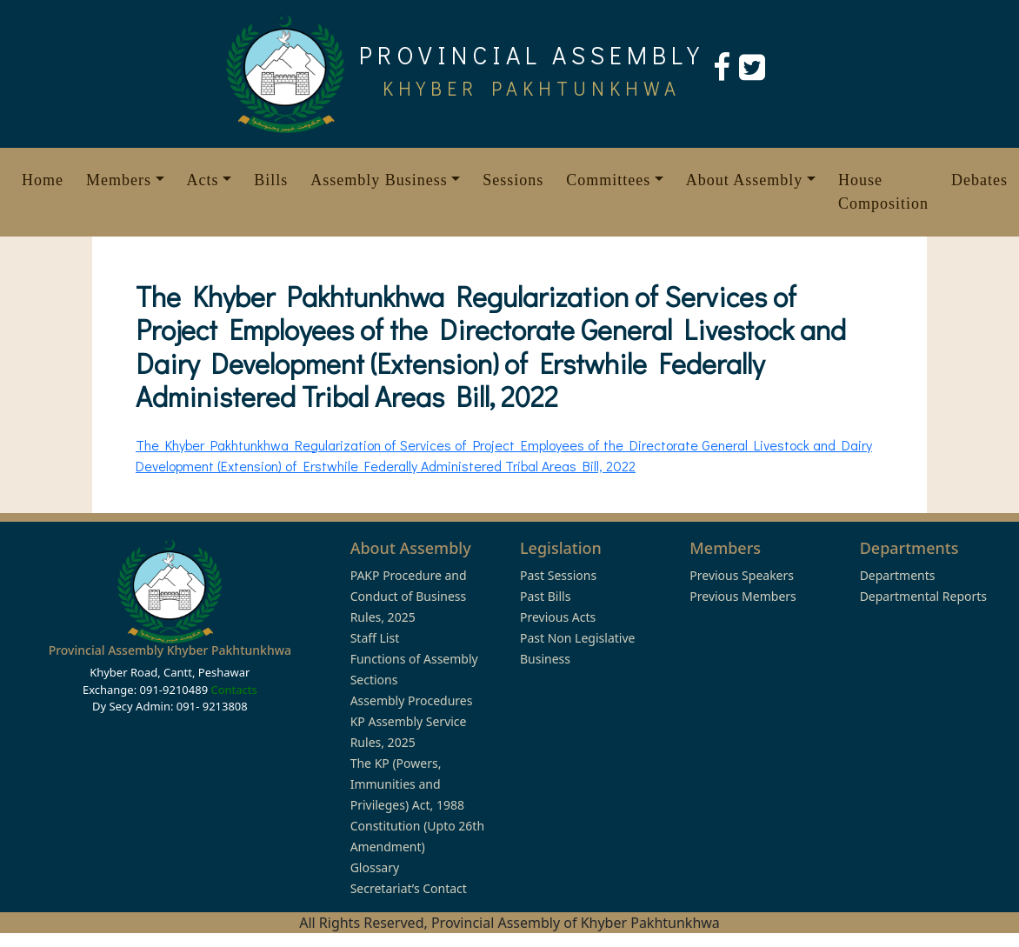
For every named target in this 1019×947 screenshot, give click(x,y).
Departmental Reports (923, 596)
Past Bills (545, 596)
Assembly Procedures (411, 700)
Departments (898, 575)
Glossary (374, 867)
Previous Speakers (741, 575)
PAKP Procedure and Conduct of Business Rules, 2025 (408, 596)
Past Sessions (558, 575)
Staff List (375, 638)
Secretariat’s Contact (408, 888)
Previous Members (742, 596)
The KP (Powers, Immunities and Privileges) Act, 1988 (407, 784)
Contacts (233, 689)
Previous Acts (558, 617)
